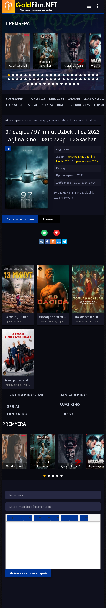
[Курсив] (19, 518)
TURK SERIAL (14, 105)
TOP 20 (99, 105)
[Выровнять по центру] (46, 518)
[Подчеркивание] (27, 518)
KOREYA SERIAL (53, 105)
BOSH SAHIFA (14, 98)
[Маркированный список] (65, 518)
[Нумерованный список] (73, 518)
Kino (8, 120)
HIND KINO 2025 (78, 105)
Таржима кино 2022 (85, 161)
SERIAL (33, 105)
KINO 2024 (56, 98)
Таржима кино (23, 120)
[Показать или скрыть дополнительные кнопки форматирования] (84, 518)
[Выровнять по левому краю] (38, 518)
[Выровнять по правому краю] (55, 518)
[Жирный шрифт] (11, 518)
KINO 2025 (38, 98)
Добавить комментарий (28, 573)
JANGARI (74, 98)
